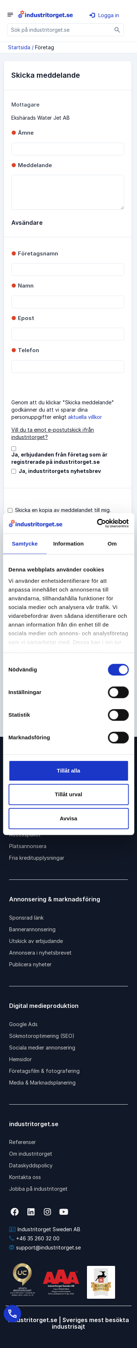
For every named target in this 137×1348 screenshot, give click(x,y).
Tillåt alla (68, 770)
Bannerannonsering (32, 929)
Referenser (22, 1142)
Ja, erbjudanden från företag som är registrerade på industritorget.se (59, 458)
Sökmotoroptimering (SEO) (42, 1036)
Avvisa (68, 818)
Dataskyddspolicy (31, 1165)
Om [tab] (112, 543)
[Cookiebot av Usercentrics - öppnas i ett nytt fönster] (97, 523)
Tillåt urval (68, 794)
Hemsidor (20, 1059)
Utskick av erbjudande (36, 941)
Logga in (104, 15)
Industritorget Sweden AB (44, 1229)
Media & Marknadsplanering (42, 1082)
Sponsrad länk (26, 917)
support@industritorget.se (45, 1247)
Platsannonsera (27, 846)
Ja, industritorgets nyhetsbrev (60, 471)
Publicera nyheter (30, 964)
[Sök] (117, 29)
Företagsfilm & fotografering (44, 1071)
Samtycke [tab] (25, 543)
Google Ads (23, 1024)
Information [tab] (68, 543)
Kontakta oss (25, 1177)
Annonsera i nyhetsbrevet (40, 953)
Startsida (19, 47)
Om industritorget (30, 1154)
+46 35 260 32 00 (34, 1238)
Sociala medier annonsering (42, 1047)
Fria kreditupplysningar (36, 858)
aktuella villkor (85, 417)
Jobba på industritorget (38, 1189)
